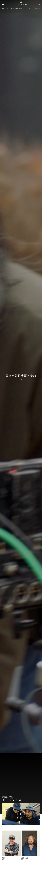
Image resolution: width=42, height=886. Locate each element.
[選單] (3, 4)
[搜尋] (39, 4)
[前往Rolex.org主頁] (21, 3)
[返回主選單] (3, 8)
